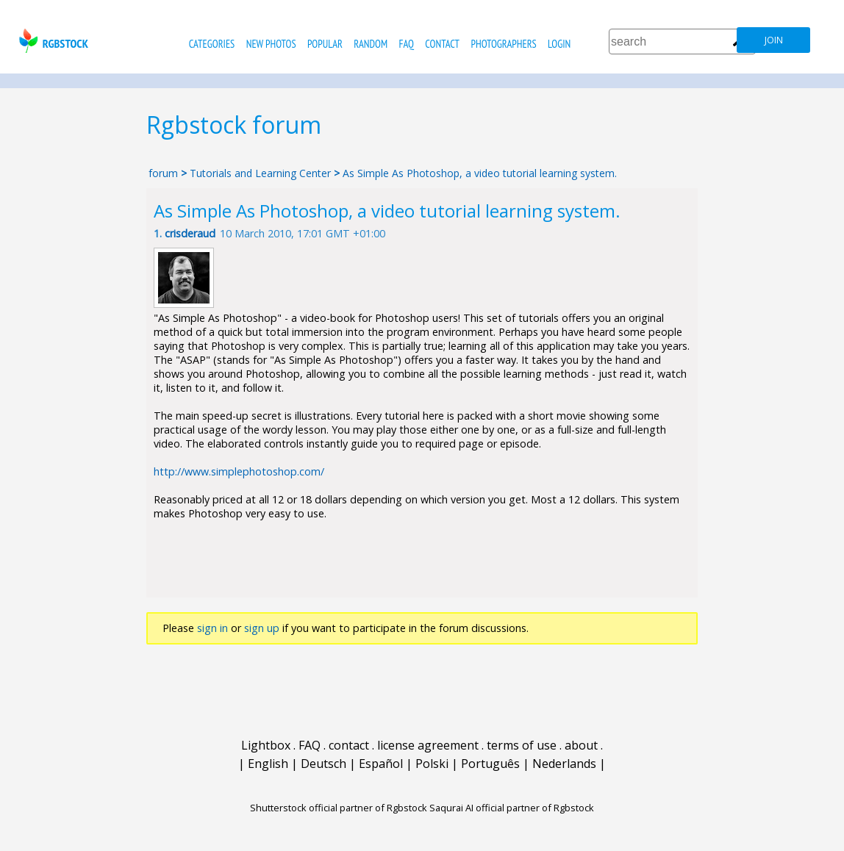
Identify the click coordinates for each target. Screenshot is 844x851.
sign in (212, 628)
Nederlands (564, 763)
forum (163, 173)
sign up (261, 628)
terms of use (522, 745)
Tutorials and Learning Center (262, 173)
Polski (431, 763)
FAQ (406, 44)
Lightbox (265, 745)
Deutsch (323, 763)
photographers (503, 44)
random (370, 44)
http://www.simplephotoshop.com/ (239, 471)
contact (442, 44)
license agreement (428, 745)
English (268, 763)
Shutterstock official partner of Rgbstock (338, 807)
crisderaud (190, 233)
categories (212, 44)
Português (490, 763)
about (581, 745)
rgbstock (51, 40)
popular (325, 44)
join (774, 40)
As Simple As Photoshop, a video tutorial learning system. (480, 173)
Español (381, 763)
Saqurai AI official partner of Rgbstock (511, 807)
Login (559, 44)
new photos (271, 44)
